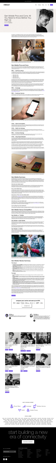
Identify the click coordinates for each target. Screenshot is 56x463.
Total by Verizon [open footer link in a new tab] (38, 456)
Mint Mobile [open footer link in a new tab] (29, 454)
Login (51, 4)
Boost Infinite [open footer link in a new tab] (20, 453)
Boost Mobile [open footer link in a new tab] (20, 454)
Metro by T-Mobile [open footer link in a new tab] (29, 453)
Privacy (43, 4)
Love (46, 4)
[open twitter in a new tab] (6, 459)
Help (48, 4)
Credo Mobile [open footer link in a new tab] (20, 456)
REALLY (28, 456)
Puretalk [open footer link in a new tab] (28, 455)
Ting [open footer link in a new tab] (37, 453)
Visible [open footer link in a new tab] (46, 454)
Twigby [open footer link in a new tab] (37, 457)
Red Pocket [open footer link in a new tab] (29, 457)
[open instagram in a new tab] (4, 459)
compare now (27, 305)
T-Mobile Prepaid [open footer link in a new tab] (38, 455)
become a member (28, 442)
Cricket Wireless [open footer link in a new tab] (20, 457)
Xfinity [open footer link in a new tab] (46, 455)
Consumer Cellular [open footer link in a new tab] (20, 455)
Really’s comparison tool (17, 287)
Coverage (39, 4)
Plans (36, 4)
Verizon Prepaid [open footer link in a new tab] (48, 453)
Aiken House (46, 317)
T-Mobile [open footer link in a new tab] (37, 454)
